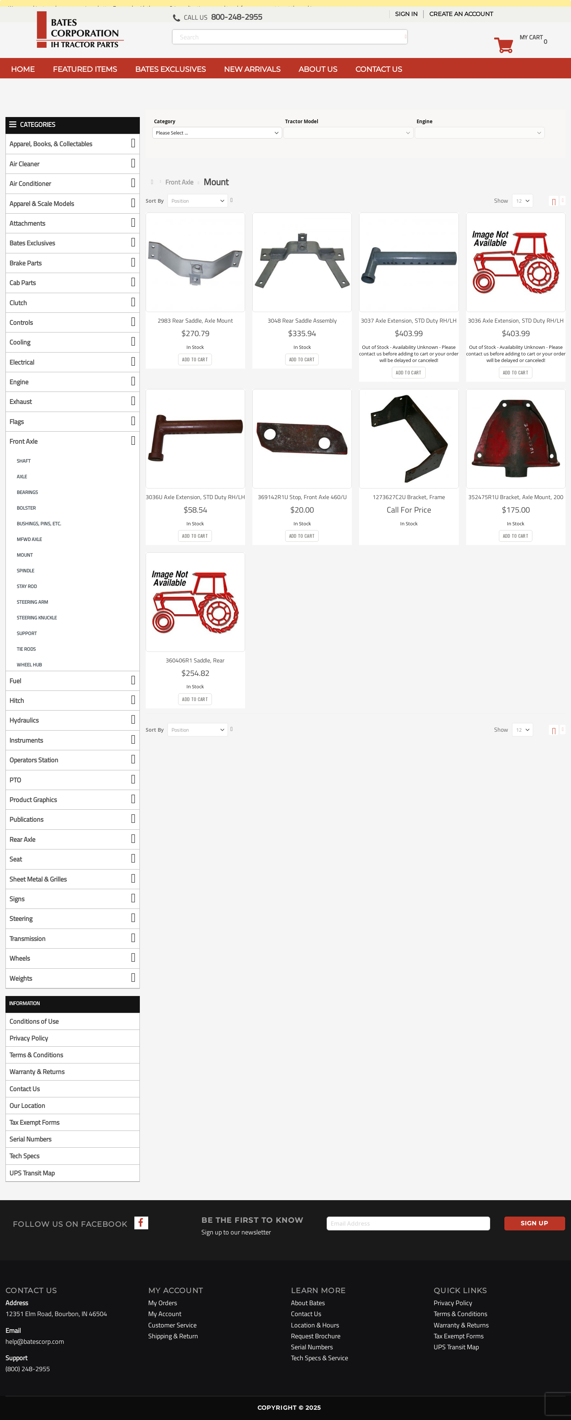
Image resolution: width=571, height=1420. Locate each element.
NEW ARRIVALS (252, 69)
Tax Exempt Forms (34, 1122)
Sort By (155, 200)
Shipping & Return (173, 1336)
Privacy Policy (28, 1038)
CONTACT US (378, 69)
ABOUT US (318, 69)
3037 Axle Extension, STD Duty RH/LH (409, 320)
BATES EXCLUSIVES (170, 69)
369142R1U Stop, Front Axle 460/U (302, 497)
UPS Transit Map (32, 1173)
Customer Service (172, 1325)
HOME (23, 69)
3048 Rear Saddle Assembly (302, 320)
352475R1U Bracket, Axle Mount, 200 (515, 497)
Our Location (27, 1105)
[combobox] (289, 37)
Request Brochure (315, 1336)
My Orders (162, 1303)
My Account (164, 1314)
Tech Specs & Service (319, 1358)
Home (154, 182)
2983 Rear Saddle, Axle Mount (195, 320)
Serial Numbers (30, 1139)
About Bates (308, 1303)
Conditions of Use (34, 1021)
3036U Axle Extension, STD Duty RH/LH (195, 497)
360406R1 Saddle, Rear (195, 660)
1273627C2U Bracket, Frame (409, 497)
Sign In (406, 14)
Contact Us (24, 1089)
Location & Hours (315, 1325)
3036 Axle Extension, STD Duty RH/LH (516, 320)
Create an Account (461, 14)
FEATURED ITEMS (85, 69)
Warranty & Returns (36, 1072)
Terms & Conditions (36, 1055)
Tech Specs (24, 1156)
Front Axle (179, 182)
